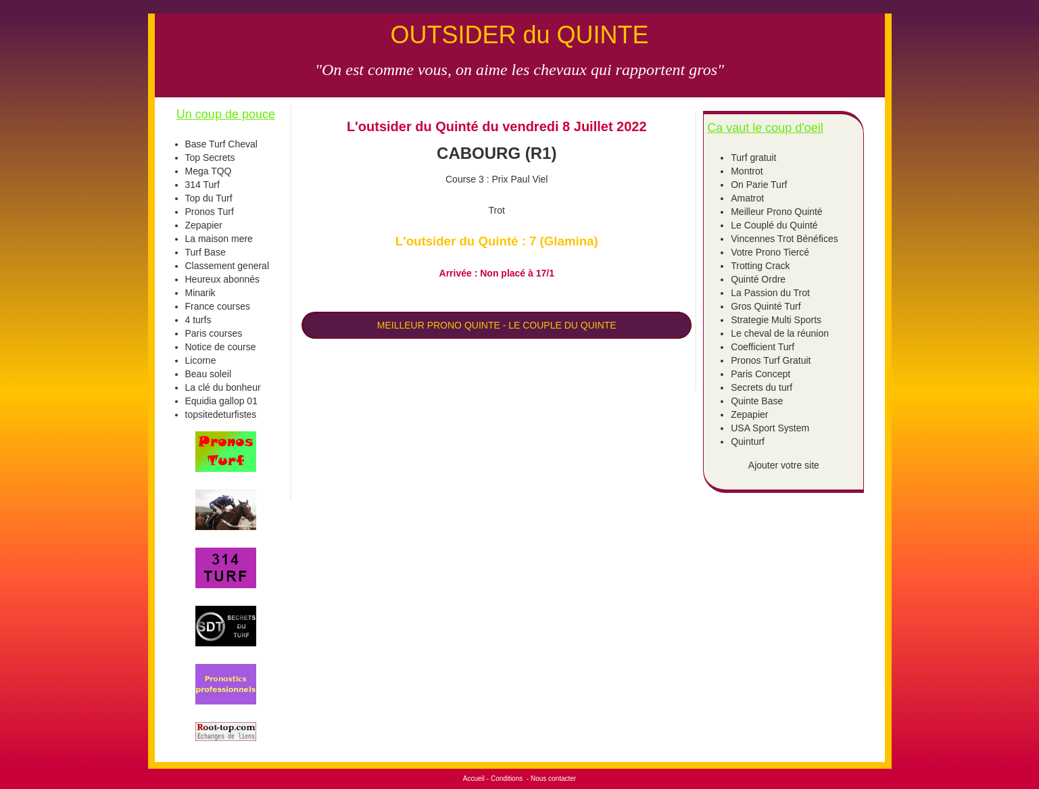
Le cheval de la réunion (780, 333)
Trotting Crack (760, 265)
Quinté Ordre (758, 279)
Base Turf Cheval (221, 144)
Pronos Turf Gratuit (771, 360)
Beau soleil (208, 373)
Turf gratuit (753, 157)
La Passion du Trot (770, 292)
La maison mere (219, 238)
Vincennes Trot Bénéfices (784, 238)
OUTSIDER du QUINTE (519, 35)
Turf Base (205, 252)
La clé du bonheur (223, 387)
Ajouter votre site (783, 465)
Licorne (200, 360)
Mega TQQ (208, 171)
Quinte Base (757, 401)
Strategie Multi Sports (776, 319)
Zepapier (203, 225)
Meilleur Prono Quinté (776, 211)
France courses (217, 306)
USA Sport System (770, 428)
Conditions (507, 778)
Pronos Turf (209, 211)
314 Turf (202, 184)
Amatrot (747, 198)
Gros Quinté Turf (765, 306)
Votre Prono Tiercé (770, 252)
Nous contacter (553, 778)
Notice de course (220, 346)
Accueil (474, 778)
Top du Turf (209, 198)
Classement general (227, 265)
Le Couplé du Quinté (774, 225)
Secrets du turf (761, 387)
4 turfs (198, 319)
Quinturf (748, 441)
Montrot (747, 171)
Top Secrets (210, 157)
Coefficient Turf (762, 346)
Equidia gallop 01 (221, 401)
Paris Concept (760, 373)
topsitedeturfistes (221, 414)
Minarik (200, 292)
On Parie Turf (759, 184)
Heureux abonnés (222, 279)
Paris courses (214, 333)
